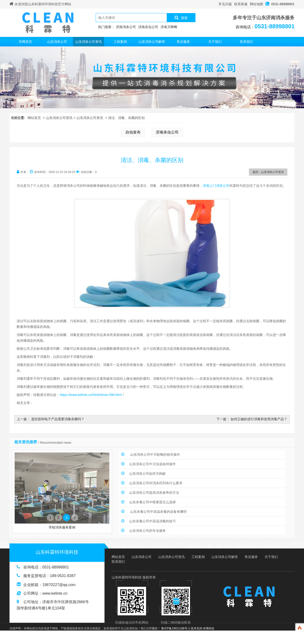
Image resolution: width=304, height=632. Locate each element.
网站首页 (34, 118)
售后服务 (183, 42)
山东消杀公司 (57, 42)
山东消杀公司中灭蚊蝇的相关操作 (154, 454)
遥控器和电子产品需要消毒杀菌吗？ (57, 419)
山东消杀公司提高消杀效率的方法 (154, 492)
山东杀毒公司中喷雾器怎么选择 (152, 502)
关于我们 (215, 42)
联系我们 (246, 42)
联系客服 (240, 4)
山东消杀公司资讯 (88, 42)
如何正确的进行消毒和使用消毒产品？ (259, 419)
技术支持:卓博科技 (202, 628)
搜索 (181, 17)
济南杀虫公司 (167, 132)
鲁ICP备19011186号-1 (175, 628)
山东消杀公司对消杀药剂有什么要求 (155, 483)
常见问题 (225, 4)
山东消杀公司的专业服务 (147, 531)
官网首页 (25, 42)
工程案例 (120, 42)
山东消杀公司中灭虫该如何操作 (152, 464)
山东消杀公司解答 (151, 42)
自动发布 (133, 132)
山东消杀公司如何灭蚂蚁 (147, 473)
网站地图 (256, 4)
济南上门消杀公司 (216, 186)
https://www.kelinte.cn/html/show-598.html (91, 395)
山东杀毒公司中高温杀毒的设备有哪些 (158, 512)
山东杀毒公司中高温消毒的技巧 (152, 521)
